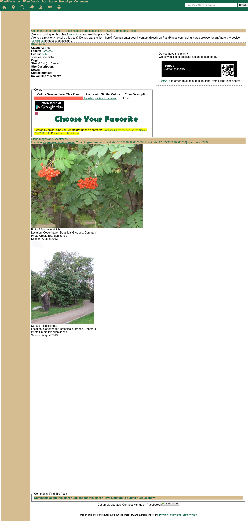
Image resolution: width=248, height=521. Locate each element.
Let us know (75, 34)
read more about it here (67, 133)
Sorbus (45, 54)
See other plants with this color (100, 98)
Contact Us (37, 40)
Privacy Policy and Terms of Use (178, 514)
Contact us (164, 81)
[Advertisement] (15, 32)
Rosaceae (47, 51)
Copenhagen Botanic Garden (59, 142)
